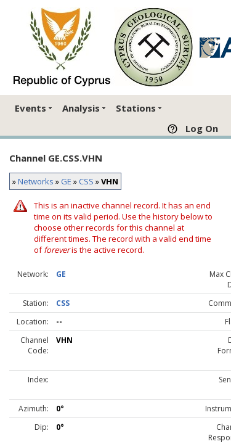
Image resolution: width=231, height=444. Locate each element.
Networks (36, 181)
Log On (201, 128)
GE (66, 181)
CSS (86, 181)
